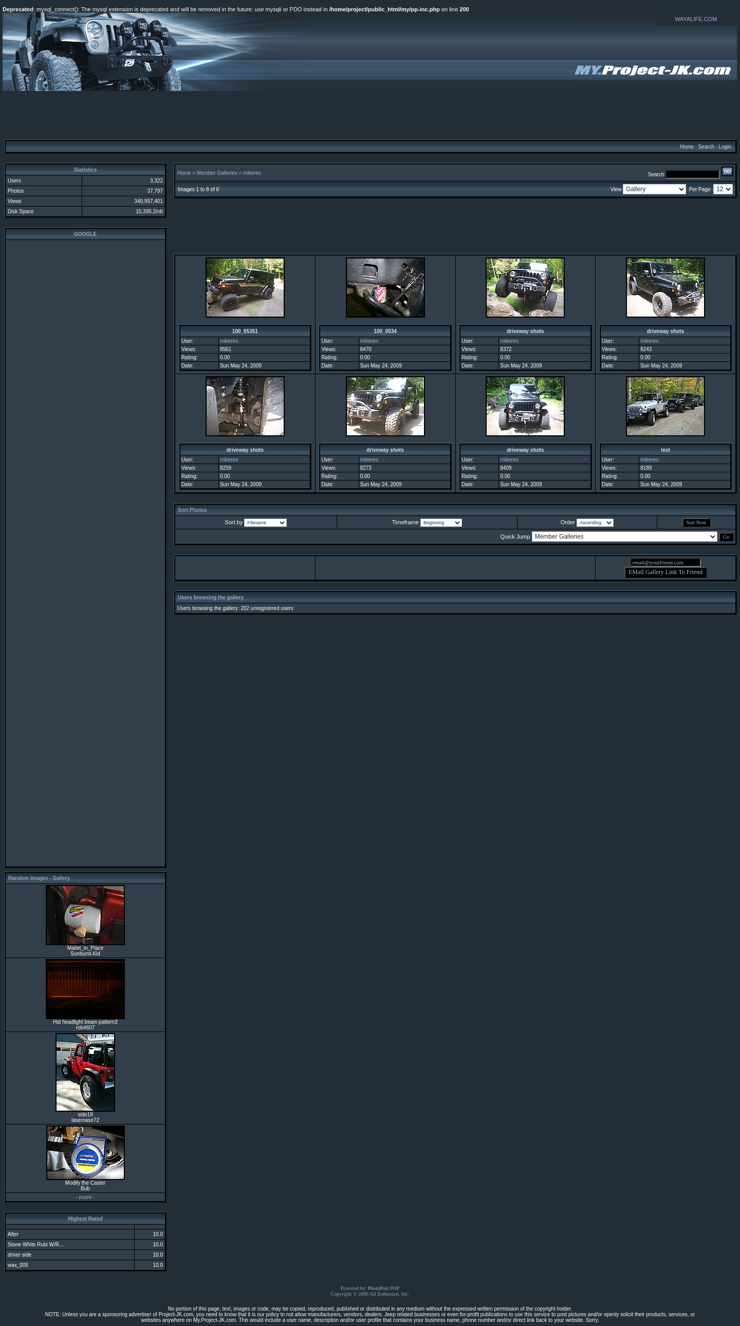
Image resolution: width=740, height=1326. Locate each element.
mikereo (252, 173)
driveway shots (525, 331)
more (85, 1197)
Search (706, 147)
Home (687, 147)
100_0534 (385, 331)
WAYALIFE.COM (696, 19)
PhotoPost (378, 1288)
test (665, 450)
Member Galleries (217, 173)
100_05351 (245, 331)
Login (724, 147)
